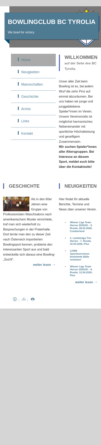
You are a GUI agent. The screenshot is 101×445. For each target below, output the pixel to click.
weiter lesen (42, 264)
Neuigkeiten (30, 72)
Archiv (26, 109)
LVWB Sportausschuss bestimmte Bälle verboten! (79, 255)
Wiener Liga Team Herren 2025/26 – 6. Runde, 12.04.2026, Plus (81, 271)
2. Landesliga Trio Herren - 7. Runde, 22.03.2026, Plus (80, 241)
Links (25, 121)
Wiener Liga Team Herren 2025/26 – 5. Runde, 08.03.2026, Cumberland (81, 227)
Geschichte (30, 97)
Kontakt (27, 133)
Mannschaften (32, 84)
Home (26, 60)
